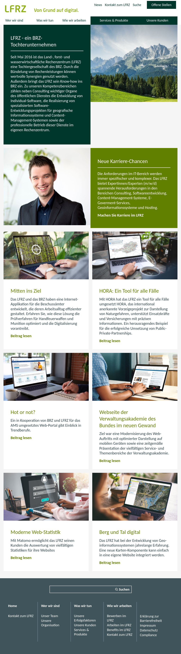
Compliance (148, 635)
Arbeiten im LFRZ (119, 625)
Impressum (148, 625)
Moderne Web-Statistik (35, 532)
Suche (136, 5)
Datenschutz (149, 630)
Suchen (124, 589)
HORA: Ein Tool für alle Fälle (129, 291)
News (97, 5)
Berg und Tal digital (119, 532)
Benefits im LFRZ (119, 630)
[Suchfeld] (90, 589)
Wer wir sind (14, 20)
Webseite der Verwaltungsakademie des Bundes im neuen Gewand (127, 419)
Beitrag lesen (21, 335)
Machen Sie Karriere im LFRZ (121, 215)
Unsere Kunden (157, 20)
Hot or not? (23, 412)
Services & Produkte (114, 20)
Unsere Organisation (50, 623)
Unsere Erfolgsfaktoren (85, 618)
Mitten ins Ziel (26, 291)
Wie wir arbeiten (74, 20)
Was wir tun (44, 20)
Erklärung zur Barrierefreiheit (151, 618)
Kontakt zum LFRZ (117, 5)
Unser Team (49, 616)
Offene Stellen (163, 5)
